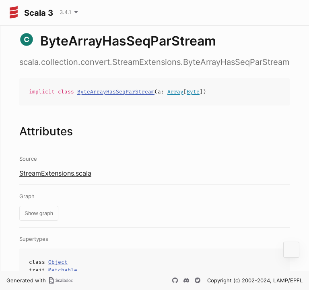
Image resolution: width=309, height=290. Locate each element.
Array (175, 91)
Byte (193, 91)
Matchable (62, 270)
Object (58, 262)
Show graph (39, 213)
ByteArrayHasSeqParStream (115, 91)
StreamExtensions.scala (55, 173)
